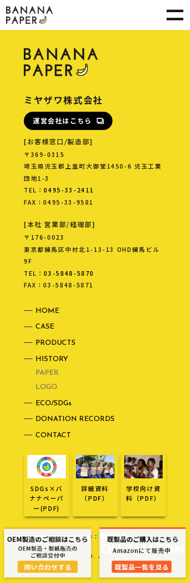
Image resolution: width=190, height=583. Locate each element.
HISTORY (51, 359)
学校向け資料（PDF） (143, 488)
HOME (47, 311)
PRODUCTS (55, 343)
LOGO (46, 387)
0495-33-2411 (69, 189)
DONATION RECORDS (75, 419)
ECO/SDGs (53, 403)
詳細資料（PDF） (95, 488)
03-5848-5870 (69, 273)
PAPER (47, 373)
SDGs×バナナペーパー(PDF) (46, 493)
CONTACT (53, 435)
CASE (44, 327)
